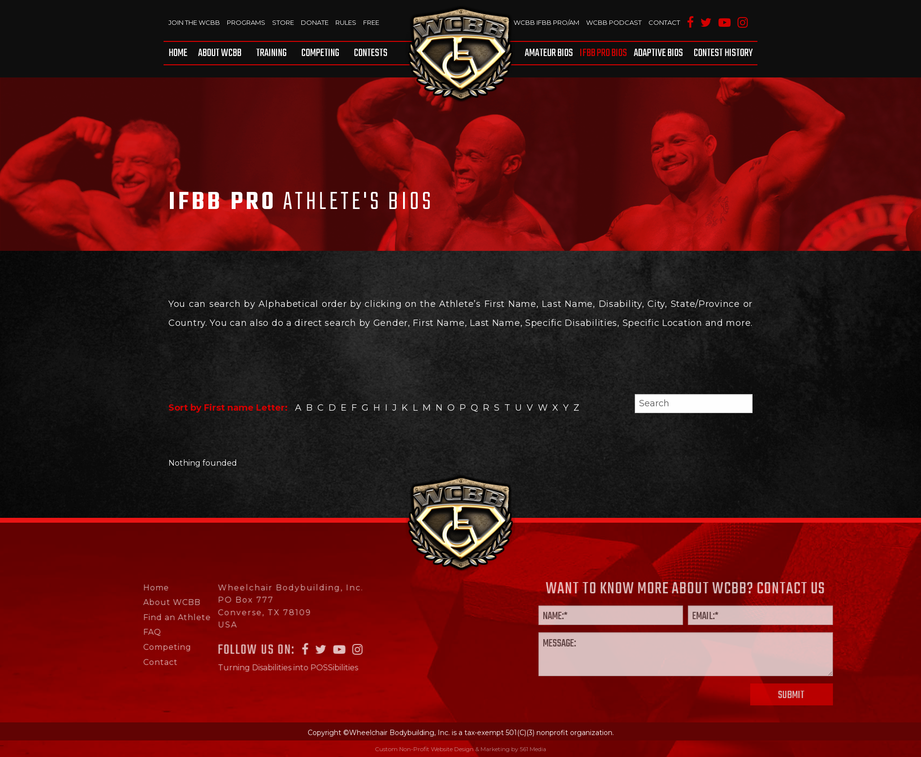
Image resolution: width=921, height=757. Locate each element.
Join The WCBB (194, 22)
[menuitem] (179, 53)
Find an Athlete (147, 617)
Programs (246, 22)
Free (371, 22)
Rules (345, 22)
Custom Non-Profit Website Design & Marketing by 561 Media (460, 749)
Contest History (723, 53)
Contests (370, 53)
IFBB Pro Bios (603, 53)
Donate (315, 22)
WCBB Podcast (614, 22)
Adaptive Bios (658, 53)
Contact (664, 22)
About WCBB (219, 53)
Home (177, 53)
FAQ (122, 632)
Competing (320, 53)
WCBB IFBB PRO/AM (546, 22)
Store (283, 22)
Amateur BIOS (549, 53)
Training (271, 53)
